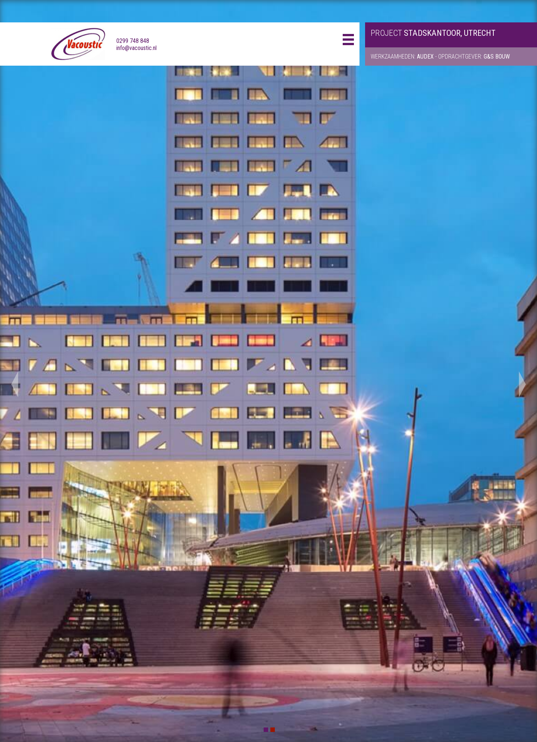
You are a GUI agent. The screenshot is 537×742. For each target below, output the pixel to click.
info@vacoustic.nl (136, 47)
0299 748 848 (132, 40)
